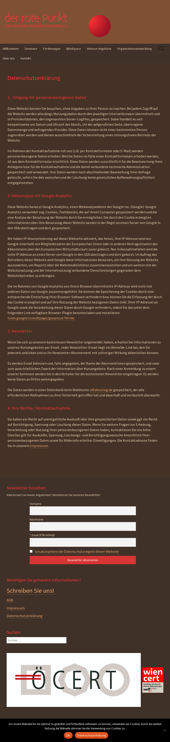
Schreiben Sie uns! (30, 590)
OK (68, 735)
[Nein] (164, 730)
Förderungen (51, 49)
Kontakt (26, 58)
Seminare (31, 49)
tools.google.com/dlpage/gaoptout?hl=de (41, 318)
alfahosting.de (101, 389)
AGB (10, 600)
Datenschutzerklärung (24, 615)
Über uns (9, 58)
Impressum (39, 445)
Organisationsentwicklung (134, 49)
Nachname (36, 519)
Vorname (35, 504)
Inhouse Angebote (99, 49)
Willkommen (11, 49)
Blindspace (73, 49)
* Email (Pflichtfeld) (42, 535)
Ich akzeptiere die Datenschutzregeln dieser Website (77, 551)
